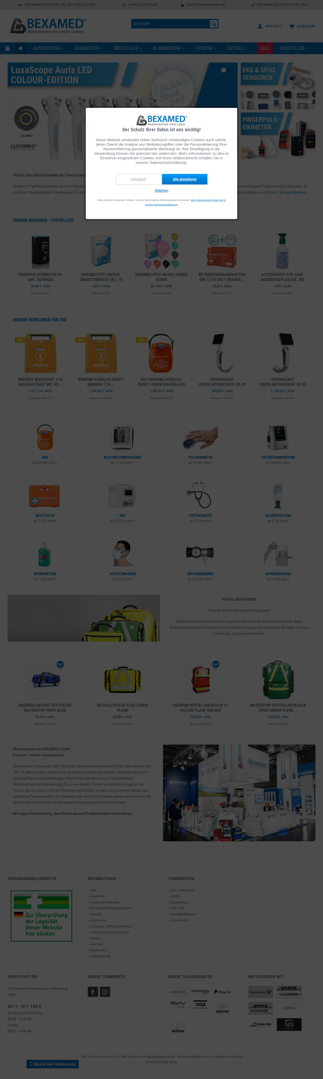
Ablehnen (161, 190)
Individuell (138, 179)
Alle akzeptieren (185, 179)
